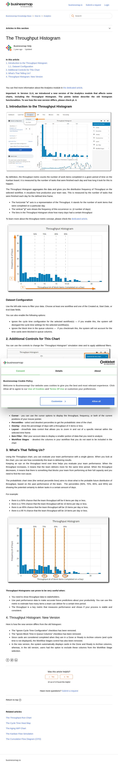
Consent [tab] (20, 371)
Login (106, 5)
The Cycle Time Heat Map (18, 723)
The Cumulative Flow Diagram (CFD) (23, 739)
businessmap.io (75, 5)
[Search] (90, 16)
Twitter (12, 660)
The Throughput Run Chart (18, 717)
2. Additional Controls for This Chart (23, 70)
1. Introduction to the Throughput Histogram (26, 63)
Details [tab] (59, 371)
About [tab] (97, 371)
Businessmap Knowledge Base (18, 16)
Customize (58, 401)
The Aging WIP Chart (16, 728)
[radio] (51, 677)
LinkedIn (16, 660)
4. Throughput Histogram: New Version (24, 76)
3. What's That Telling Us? (18, 73)
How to (37, 16)
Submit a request (93, 5)
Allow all (96, 401)
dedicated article (79, 219)
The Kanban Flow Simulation (19, 733)
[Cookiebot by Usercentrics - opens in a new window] (102, 363)
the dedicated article (72, 87)
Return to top (13, 700)
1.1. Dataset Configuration (19, 66)
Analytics (47, 16)
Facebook (7, 660)
